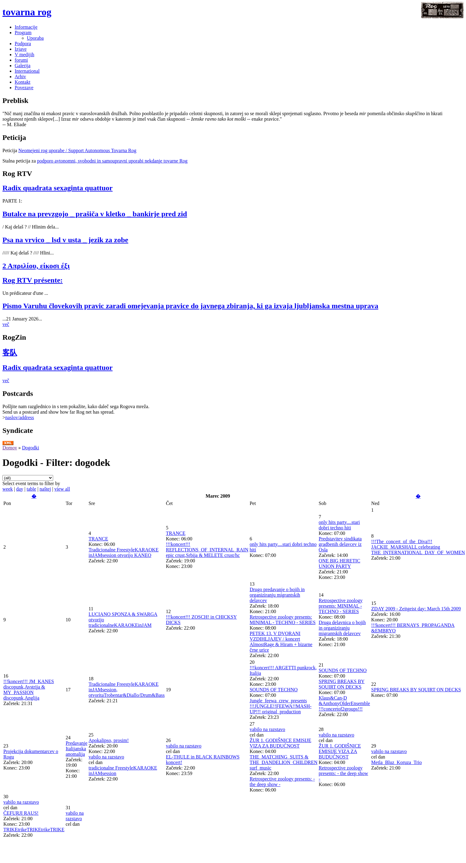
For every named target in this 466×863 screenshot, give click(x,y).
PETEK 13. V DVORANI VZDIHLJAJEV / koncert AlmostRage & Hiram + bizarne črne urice (280, 642)
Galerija (23, 65)
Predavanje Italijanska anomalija (76, 748)
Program (23, 32)
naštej (45, 489)
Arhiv (20, 76)
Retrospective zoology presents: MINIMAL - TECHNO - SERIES (282, 619)
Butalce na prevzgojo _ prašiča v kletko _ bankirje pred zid (94, 214)
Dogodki (30, 447)
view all (62, 489)
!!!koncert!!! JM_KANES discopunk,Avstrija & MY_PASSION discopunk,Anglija (28, 689)
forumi (21, 60)
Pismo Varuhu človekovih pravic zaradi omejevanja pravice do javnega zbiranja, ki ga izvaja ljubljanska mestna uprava (190, 306)
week (7, 489)
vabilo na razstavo (106, 756)
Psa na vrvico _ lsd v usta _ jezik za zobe (65, 240)
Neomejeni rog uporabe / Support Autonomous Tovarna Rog (77, 150)
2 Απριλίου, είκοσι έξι (36, 266)
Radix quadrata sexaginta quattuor (57, 188)
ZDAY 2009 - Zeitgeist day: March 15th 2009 (416, 608)
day (19, 489)
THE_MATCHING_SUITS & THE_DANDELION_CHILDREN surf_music (283, 762)
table (31, 489)
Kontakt (23, 82)
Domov (9, 447)
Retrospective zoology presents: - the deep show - (343, 773)
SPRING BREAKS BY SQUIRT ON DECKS (342, 684)
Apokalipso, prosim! (109, 740)
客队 (9, 353)
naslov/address (19, 417)
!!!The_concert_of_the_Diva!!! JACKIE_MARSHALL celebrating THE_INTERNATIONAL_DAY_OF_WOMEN (418, 547)
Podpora (23, 43)
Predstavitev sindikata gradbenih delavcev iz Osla (340, 544)
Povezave (24, 87)
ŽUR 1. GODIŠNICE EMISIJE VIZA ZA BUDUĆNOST (280, 743)
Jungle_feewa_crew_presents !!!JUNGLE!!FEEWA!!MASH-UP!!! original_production (280, 706)
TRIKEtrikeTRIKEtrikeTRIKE (33, 829)
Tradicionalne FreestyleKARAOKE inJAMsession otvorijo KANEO (123, 552)
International (27, 71)
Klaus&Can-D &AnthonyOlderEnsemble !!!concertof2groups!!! (344, 703)
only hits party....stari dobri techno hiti (339, 525)
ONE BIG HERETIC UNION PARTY (339, 563)
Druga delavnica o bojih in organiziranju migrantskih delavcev (342, 628)
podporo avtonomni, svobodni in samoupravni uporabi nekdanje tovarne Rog (112, 160)
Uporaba (35, 38)
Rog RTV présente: (32, 280)
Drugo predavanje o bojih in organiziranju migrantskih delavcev (276, 595)
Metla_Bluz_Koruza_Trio (396, 762)
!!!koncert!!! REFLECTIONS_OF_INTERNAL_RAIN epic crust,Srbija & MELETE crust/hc (207, 550)
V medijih (24, 54)
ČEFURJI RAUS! (20, 813)
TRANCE (98, 538)
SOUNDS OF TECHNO (273, 689)
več (5, 324)
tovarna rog (26, 11)
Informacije (26, 27)
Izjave (21, 49)
